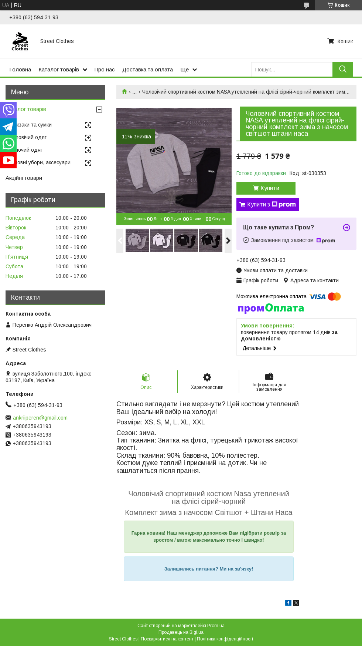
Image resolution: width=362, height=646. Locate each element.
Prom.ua (216, 625)
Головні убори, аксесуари (40, 162)
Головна (20, 69)
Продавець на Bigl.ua (181, 632)
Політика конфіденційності (225, 639)
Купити (269, 188)
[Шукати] (342, 69)
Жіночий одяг (25, 150)
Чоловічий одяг (28, 137)
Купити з (271, 204)
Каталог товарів (58, 69)
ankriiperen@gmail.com (40, 418)
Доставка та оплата (147, 69)
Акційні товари (24, 178)
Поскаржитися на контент (167, 639)
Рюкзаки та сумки (30, 125)
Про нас (105, 69)
